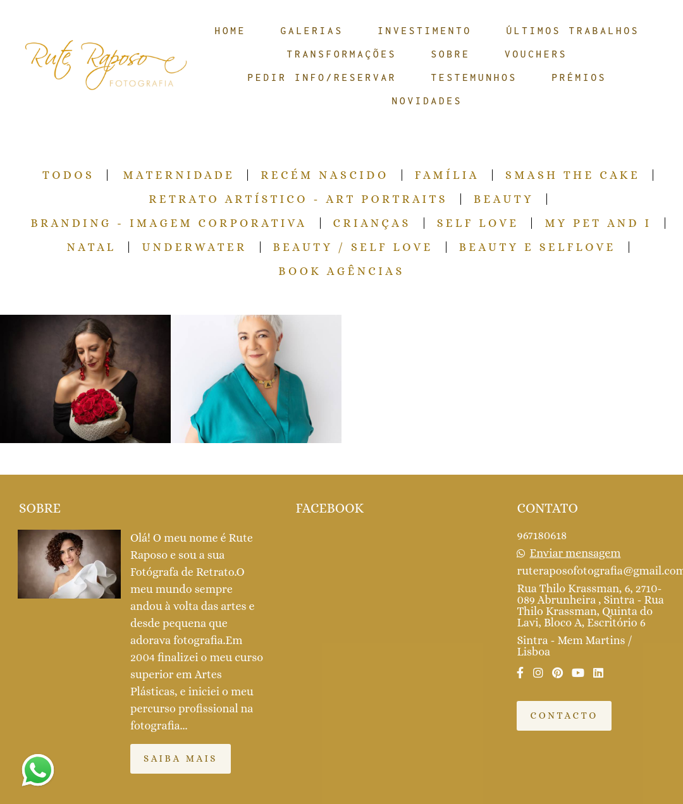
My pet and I (598, 223)
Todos (68, 175)
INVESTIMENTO (425, 30)
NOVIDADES (427, 100)
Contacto (564, 715)
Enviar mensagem (575, 553)
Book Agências (341, 271)
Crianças (372, 223)
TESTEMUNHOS (474, 77)
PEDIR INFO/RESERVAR (322, 77)
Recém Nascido (325, 175)
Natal (91, 247)
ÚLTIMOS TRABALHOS (572, 30)
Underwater (194, 247)
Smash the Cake (572, 175)
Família (447, 175)
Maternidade (179, 175)
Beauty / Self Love (353, 247)
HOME (231, 30)
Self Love (478, 223)
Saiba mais (181, 758)
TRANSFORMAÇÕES (342, 53)
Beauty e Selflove (537, 247)
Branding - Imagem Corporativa (168, 223)
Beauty (504, 199)
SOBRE (451, 53)
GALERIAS (312, 30)
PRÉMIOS (578, 77)
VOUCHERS (536, 53)
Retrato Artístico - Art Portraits (298, 199)
